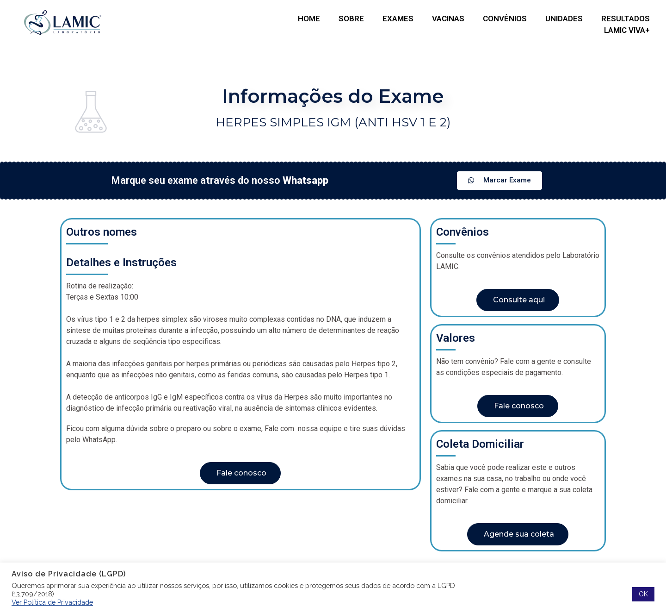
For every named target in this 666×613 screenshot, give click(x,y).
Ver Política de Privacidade (52, 602)
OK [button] (643, 594)
